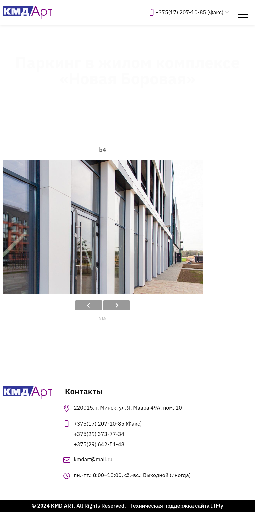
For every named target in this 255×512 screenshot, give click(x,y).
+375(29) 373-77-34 (99, 434)
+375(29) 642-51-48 (99, 444)
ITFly (217, 505)
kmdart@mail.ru (93, 459)
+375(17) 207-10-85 (189, 12)
